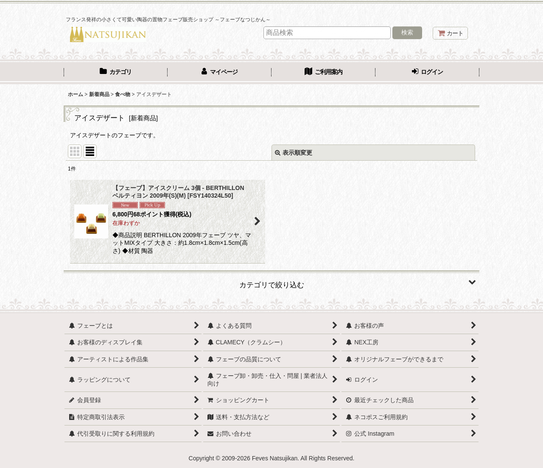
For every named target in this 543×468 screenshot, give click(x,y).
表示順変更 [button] (293, 152)
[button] (271, 281)
